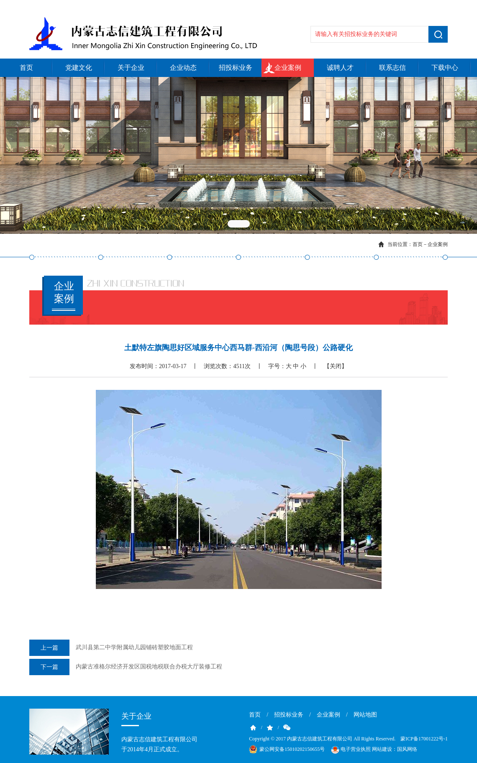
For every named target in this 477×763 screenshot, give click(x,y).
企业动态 (183, 67)
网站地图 (365, 715)
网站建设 (382, 749)
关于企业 (131, 67)
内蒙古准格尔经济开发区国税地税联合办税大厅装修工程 (125, 667)
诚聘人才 (340, 67)
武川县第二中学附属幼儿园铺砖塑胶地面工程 (111, 648)
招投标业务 (235, 67)
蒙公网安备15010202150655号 (292, 749)
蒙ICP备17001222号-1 (424, 739)
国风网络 (407, 749)
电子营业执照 (350, 749)
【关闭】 (335, 366)
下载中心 (444, 67)
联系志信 (392, 67)
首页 (26, 67)
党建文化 (78, 67)
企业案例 (287, 67)
